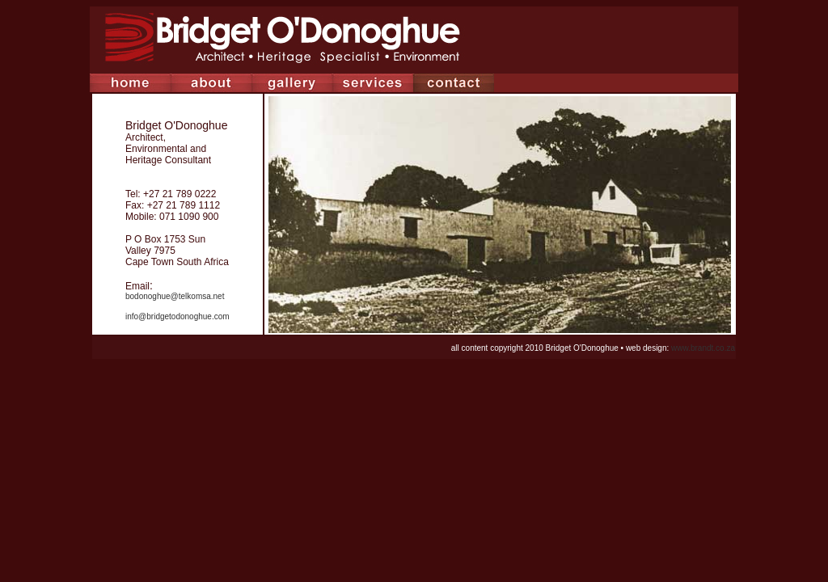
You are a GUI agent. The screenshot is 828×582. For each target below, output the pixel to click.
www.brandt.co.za (703, 348)
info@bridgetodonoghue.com (177, 316)
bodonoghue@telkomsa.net (174, 296)
